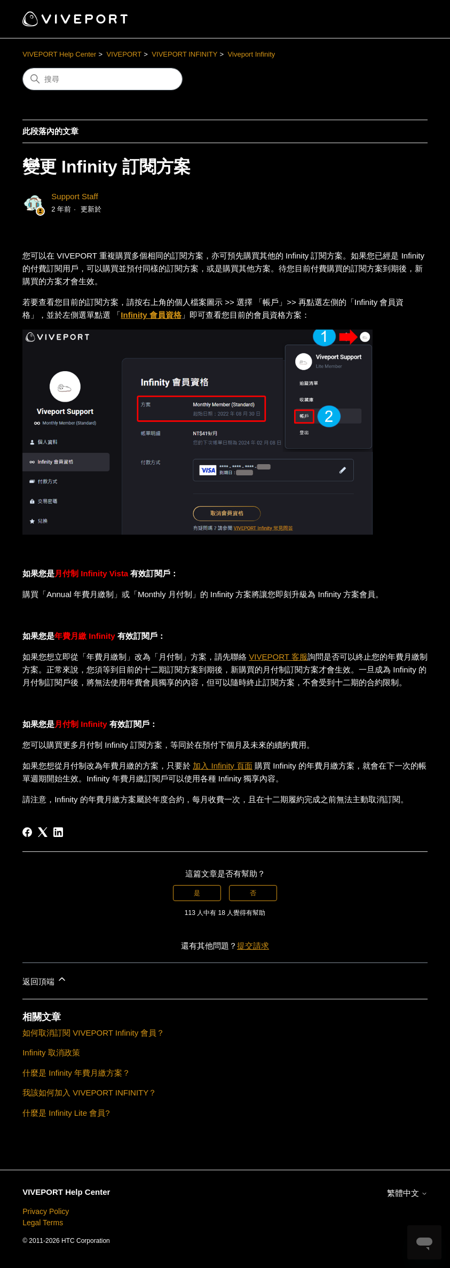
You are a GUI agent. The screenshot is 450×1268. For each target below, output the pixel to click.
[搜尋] (102, 79)
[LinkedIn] (58, 832)
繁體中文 (407, 1192)
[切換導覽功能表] (409, 19)
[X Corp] (43, 832)
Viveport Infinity (251, 54)
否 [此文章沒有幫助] (253, 893)
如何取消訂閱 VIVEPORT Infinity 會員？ (93, 1032)
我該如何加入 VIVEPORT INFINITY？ (89, 1092)
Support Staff (74, 196)
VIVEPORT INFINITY (184, 54)
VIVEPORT (124, 54)
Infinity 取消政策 (51, 1052)
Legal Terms (42, 1222)
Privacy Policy (45, 1211)
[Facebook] (27, 832)
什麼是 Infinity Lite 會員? (65, 1112)
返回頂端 (44, 980)
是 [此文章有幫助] (197, 893)
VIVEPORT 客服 (278, 656)
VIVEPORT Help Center (59, 54)
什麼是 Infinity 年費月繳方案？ (76, 1072)
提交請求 (253, 945)
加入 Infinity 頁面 (222, 765)
